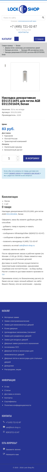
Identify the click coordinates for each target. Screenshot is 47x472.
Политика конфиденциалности (17, 405)
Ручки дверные (11, 328)
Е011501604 (11, 214)
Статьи (7, 390)
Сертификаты (10, 401)
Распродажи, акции (12, 369)
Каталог (18, 45)
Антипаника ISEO (11, 347)
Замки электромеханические (16, 321)
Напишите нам (12, 454)
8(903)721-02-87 (12, 432)
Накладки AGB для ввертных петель (32, 50)
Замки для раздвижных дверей (17, 336)
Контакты (8, 398)
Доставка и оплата (12, 394)
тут (3, 274)
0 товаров (39, 39)
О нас (6, 386)
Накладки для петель (11, 50)
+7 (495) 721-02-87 (13, 422)
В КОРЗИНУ (32, 158)
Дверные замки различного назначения (21, 343)
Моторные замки (11, 317)
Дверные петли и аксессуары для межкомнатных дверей (22, 47)
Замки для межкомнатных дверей (19, 325)
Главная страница (7, 45)
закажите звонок (15, 173)
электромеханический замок (27, 21)
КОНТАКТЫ (23, 32)
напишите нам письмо (31, 173)
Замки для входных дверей (16, 339)
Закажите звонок (13, 449)
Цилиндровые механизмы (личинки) (20, 332)
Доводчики (9, 366)
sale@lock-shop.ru (27, 245)
